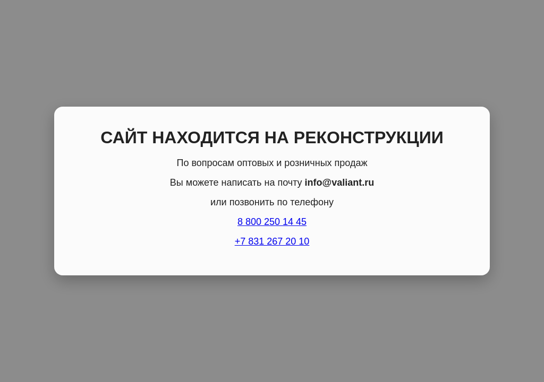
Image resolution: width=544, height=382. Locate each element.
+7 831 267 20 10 (272, 241)
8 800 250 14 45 (272, 221)
